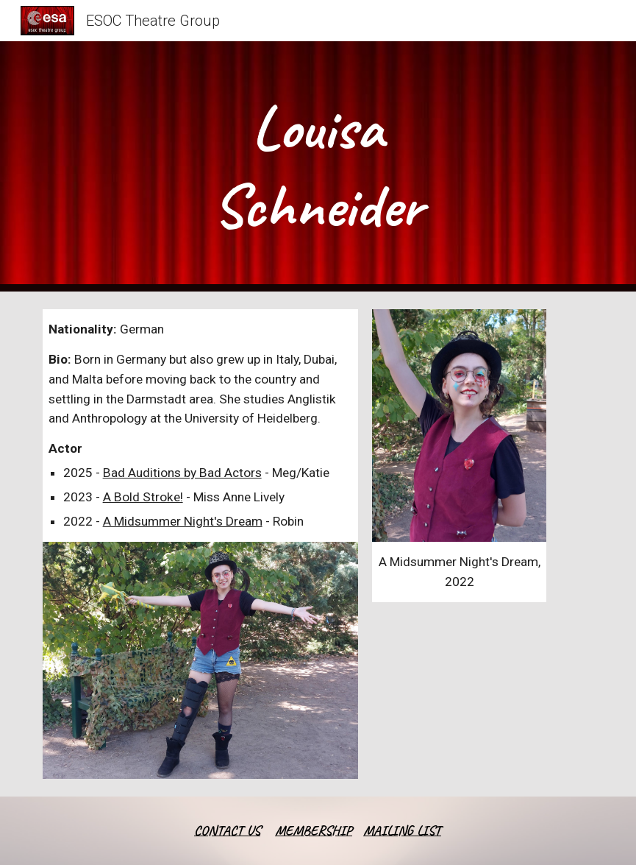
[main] (318, 166)
